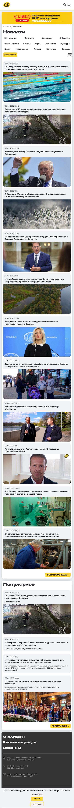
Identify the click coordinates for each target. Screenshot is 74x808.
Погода (37, 49)
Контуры (66, 49)
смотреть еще (57, 575)
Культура (65, 43)
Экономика (46, 38)
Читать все (59, 726)
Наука (38, 43)
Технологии (50, 43)
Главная (7, 26)
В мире (26, 43)
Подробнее (37, 794)
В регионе (51, 49)
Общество (65, 38)
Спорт (7, 49)
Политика (29, 38)
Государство (10, 38)
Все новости (10, 54)
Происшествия (11, 43)
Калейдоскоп (22, 49)
